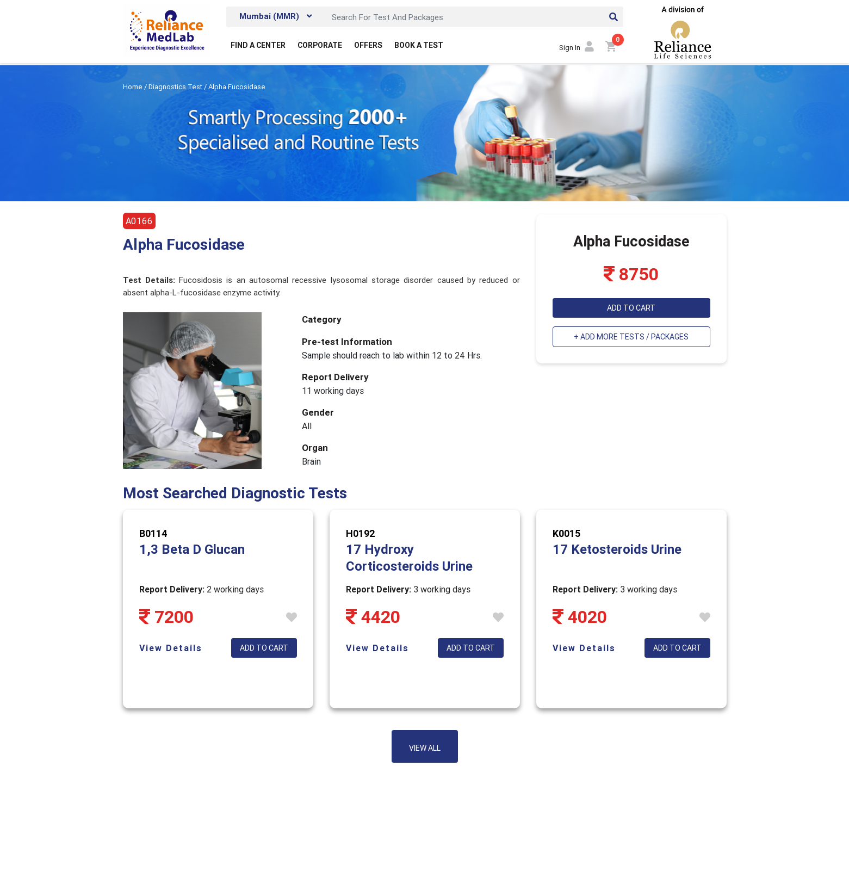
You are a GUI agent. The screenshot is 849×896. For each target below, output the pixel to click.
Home (133, 86)
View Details (170, 647)
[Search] (474, 17)
